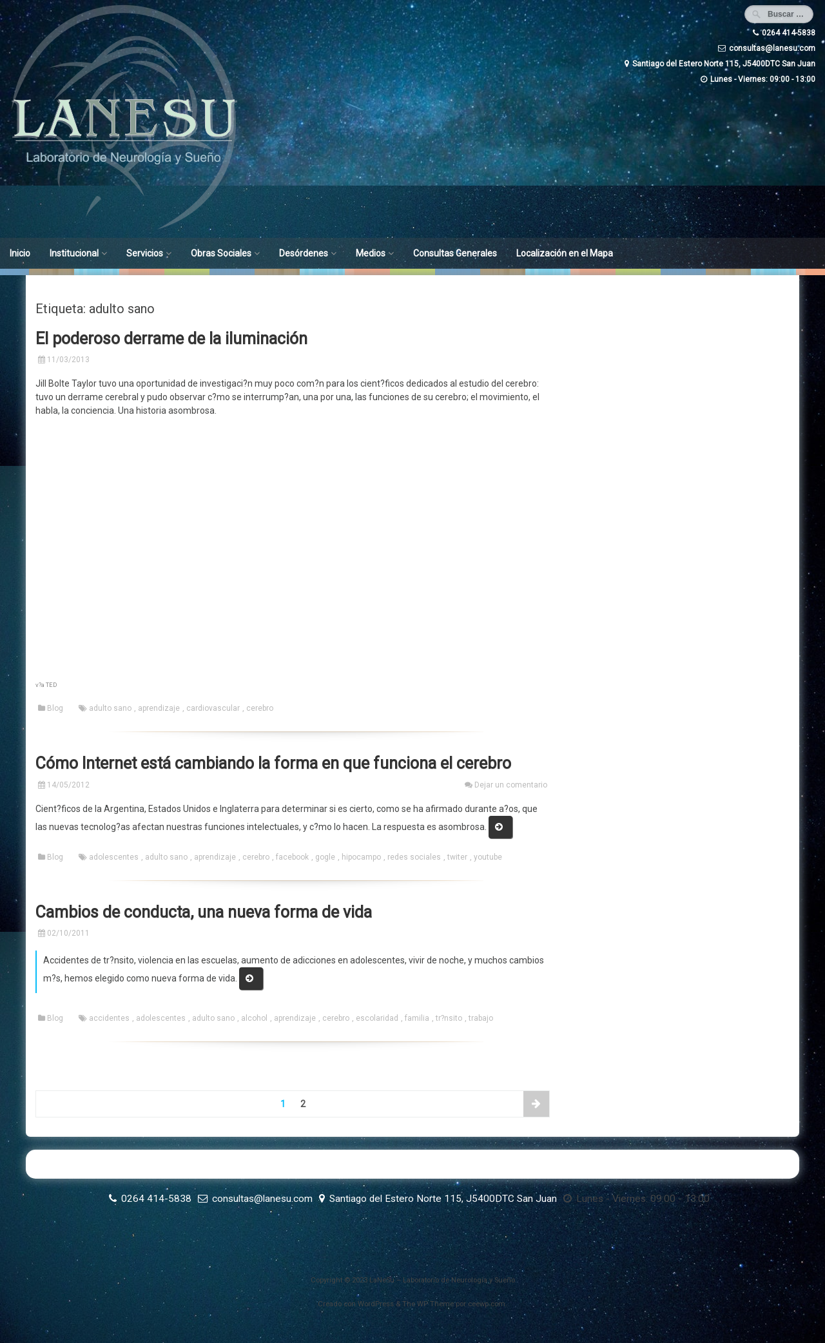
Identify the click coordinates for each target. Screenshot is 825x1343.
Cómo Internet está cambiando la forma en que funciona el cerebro (273, 763)
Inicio (20, 253)
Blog (55, 708)
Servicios (144, 253)
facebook (292, 857)
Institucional (74, 253)
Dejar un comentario (510, 784)
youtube (488, 857)
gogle (325, 857)
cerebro (259, 708)
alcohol (254, 1018)
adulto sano (110, 708)
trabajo (481, 1018)
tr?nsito (449, 1018)
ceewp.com (486, 1304)
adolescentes (114, 857)
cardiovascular (213, 708)
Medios (370, 253)
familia (417, 1018)
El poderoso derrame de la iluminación (171, 338)
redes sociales (414, 857)
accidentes (109, 1018)
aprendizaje (159, 708)
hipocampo (361, 857)
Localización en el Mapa (564, 253)
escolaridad (377, 1018)
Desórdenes (303, 253)
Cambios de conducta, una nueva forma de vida (203, 912)
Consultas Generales (455, 253)
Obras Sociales (221, 253)
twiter (457, 857)
